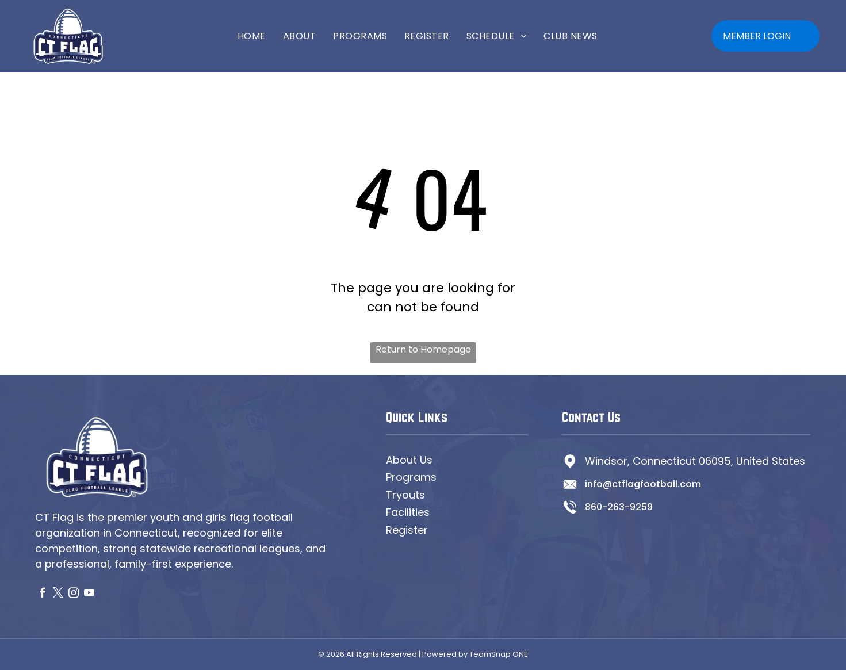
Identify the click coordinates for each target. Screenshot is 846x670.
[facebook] (43, 594)
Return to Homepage (423, 349)
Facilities (408, 512)
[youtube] (89, 594)
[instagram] (74, 594)
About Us (409, 460)
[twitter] (58, 594)
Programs (411, 477)
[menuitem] (251, 36)
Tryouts (405, 495)
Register (407, 530)
